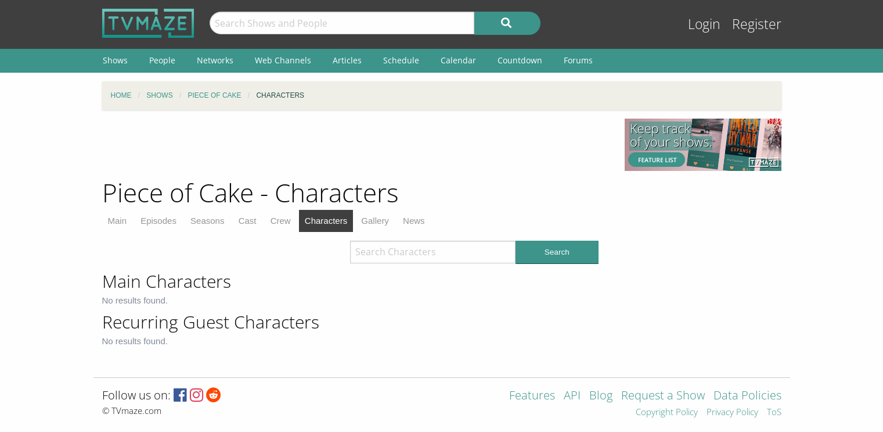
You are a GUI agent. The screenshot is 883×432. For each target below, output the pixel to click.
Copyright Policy (667, 412)
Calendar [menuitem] (458, 60)
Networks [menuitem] (215, 60)
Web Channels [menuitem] (283, 60)
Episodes (158, 221)
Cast (248, 221)
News (414, 221)
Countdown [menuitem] (520, 60)
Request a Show (663, 396)
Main (117, 221)
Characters (326, 221)
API (572, 396)
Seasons (207, 221)
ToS (774, 412)
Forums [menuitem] (578, 60)
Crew (281, 221)
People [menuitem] (162, 60)
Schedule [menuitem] (401, 60)
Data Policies (747, 396)
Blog (600, 396)
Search (557, 252)
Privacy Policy (732, 412)
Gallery (375, 221)
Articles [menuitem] (347, 60)
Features (532, 396)
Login (704, 24)
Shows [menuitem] (115, 60)
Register (756, 24)
